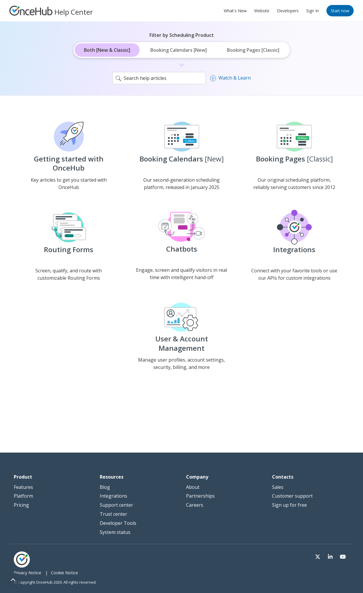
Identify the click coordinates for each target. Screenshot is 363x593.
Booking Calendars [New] (178, 50)
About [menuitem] (192, 484)
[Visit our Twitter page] (321, 553)
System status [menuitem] (115, 529)
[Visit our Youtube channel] (343, 553)
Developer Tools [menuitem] (118, 520)
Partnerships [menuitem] (200, 493)
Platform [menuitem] (23, 493)
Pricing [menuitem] (21, 502)
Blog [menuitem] (105, 484)
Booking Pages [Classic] (253, 50)
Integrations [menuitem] (113, 493)
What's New (235, 10)
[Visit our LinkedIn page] (332, 553)
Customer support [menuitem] (292, 493)
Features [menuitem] (23, 484)
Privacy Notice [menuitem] (27, 570)
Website (261, 10)
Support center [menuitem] (116, 502)
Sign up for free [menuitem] (289, 502)
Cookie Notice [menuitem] (64, 570)
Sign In (312, 10)
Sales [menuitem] (277, 484)
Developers (288, 10)
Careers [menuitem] (194, 502)
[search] (159, 78)
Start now (340, 10)
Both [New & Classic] (107, 50)
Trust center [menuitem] (113, 511)
